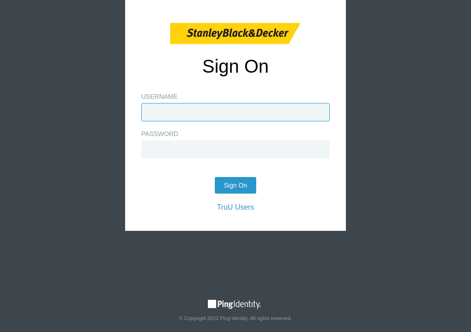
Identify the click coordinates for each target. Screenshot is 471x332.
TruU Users (235, 207)
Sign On (235, 185)
